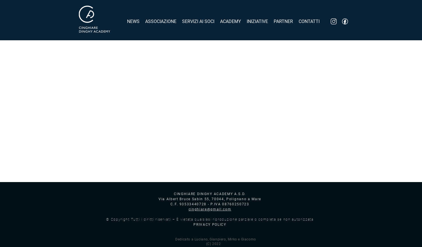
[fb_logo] (345, 21)
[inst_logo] (334, 21)
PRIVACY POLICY (209, 225)
